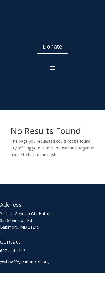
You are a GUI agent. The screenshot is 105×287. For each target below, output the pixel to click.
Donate (52, 46)
